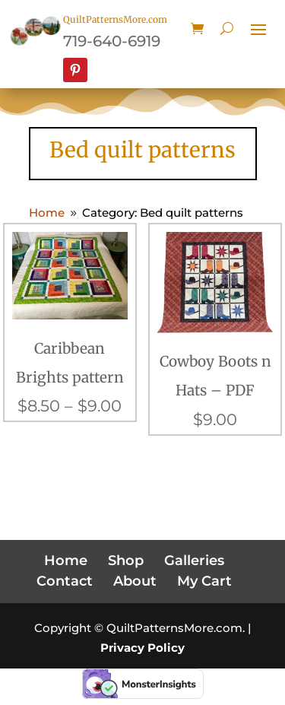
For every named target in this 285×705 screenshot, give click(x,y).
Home (65, 560)
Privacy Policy (142, 647)
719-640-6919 (111, 41)
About (135, 581)
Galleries (194, 560)
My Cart (204, 581)
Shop (126, 560)
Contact (64, 581)
